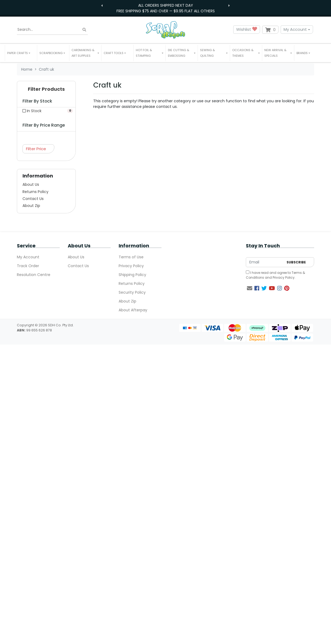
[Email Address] (265, 262)
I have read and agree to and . (275, 275)
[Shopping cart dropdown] (270, 30)
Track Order (28, 266)
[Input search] (52, 30)
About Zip (31, 205)
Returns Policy (35, 191)
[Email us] (249, 288)
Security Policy (132, 292)
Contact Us (33, 198)
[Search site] (84, 30)
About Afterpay (133, 310)
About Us (30, 184)
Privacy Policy (131, 266)
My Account (295, 29)
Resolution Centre (33, 274)
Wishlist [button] (246, 30)
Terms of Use (131, 257)
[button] (21, 53)
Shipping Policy (132, 274)
